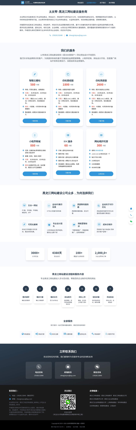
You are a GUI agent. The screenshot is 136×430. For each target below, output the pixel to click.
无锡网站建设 (104, 406)
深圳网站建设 (122, 402)
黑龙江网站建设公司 (120, 395)
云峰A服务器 (99, 150)
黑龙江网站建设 (95, 395)
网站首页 (81, 3)
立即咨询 (101, 174)
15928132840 (56, 35)
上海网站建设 (111, 402)
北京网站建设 (94, 406)
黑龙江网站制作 (106, 395)
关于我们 (103, 3)
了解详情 (35, 121)
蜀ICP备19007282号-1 (58, 427)
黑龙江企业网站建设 (111, 399)
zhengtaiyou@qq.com (76, 35)
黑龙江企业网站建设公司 (98, 402)
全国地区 (68, 427)
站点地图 (75, 427)
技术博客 (112, 3)
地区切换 (82, 427)
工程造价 (113, 406)
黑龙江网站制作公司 (96, 399)
